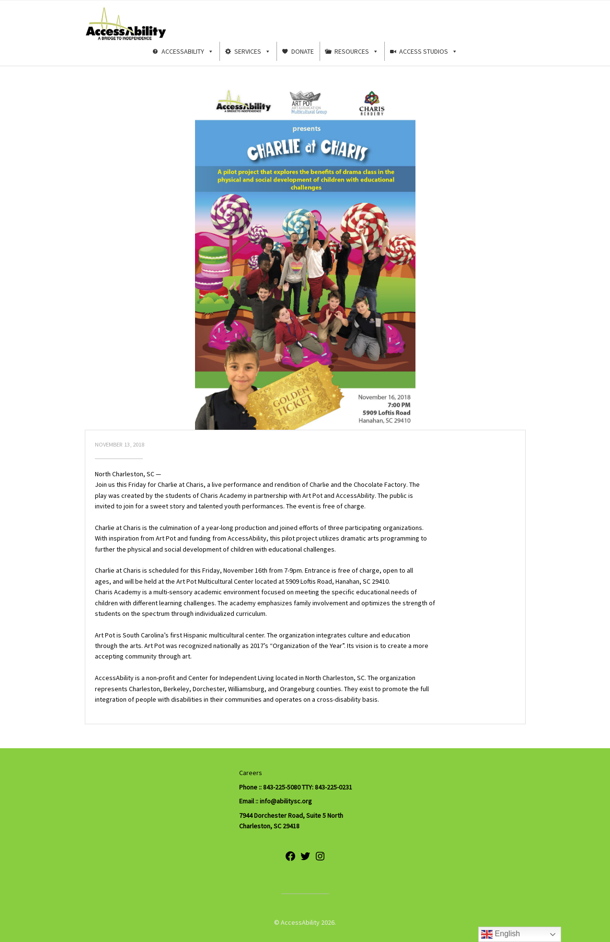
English (500, 934)
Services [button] (252, 51)
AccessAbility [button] (187, 51)
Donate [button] (302, 51)
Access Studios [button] (428, 51)
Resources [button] (356, 51)
